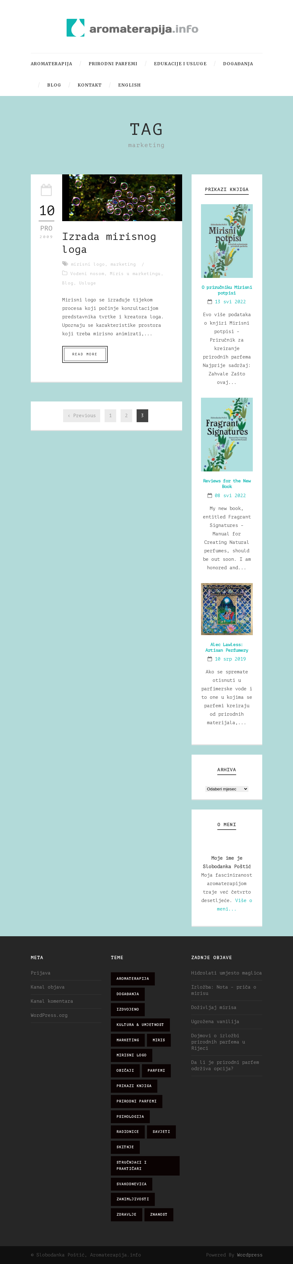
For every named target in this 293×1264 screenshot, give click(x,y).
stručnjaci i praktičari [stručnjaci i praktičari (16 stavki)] (132, 1165)
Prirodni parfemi (113, 63)
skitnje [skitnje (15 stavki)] (125, 1147)
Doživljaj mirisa (213, 1007)
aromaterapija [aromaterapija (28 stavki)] (133, 979)
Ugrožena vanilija (215, 1021)
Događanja (238, 63)
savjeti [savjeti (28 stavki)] (161, 1132)
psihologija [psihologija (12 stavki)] (130, 1117)
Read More (85, 354)
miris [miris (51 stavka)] (159, 1040)
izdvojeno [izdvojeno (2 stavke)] (128, 1009)
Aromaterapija (51, 63)
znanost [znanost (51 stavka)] (159, 1215)
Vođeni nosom (87, 273)
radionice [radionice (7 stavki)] (128, 1132)
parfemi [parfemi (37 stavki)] (156, 1071)
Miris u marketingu (135, 273)
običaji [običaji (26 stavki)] (125, 1071)
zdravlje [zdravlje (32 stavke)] (127, 1215)
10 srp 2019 (230, 659)
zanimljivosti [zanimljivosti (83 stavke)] (133, 1199)
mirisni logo (88, 264)
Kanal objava (48, 987)
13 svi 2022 (230, 302)
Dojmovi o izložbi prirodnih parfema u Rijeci (218, 1042)
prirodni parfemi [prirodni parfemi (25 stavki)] (137, 1101)
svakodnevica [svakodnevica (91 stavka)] (132, 1184)
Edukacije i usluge (180, 63)
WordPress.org (49, 1015)
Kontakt (90, 85)
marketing (123, 264)
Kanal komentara (52, 1001)
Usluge (87, 283)
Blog (54, 85)
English (129, 85)
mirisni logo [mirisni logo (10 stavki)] (132, 1055)
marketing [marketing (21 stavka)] (128, 1040)
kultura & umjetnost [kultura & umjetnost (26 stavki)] (140, 1025)
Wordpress (250, 1255)
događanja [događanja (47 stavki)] (128, 994)
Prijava (41, 973)
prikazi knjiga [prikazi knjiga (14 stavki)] (134, 1086)
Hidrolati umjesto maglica (226, 973)
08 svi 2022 (230, 495)
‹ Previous (82, 415)
